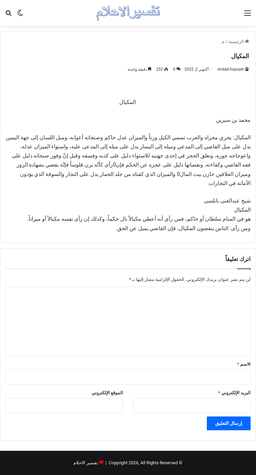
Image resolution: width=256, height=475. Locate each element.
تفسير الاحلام (85, 462)
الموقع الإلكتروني (107, 392)
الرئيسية (238, 41)
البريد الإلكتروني (234, 392)
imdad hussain (231, 69)
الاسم (244, 364)
